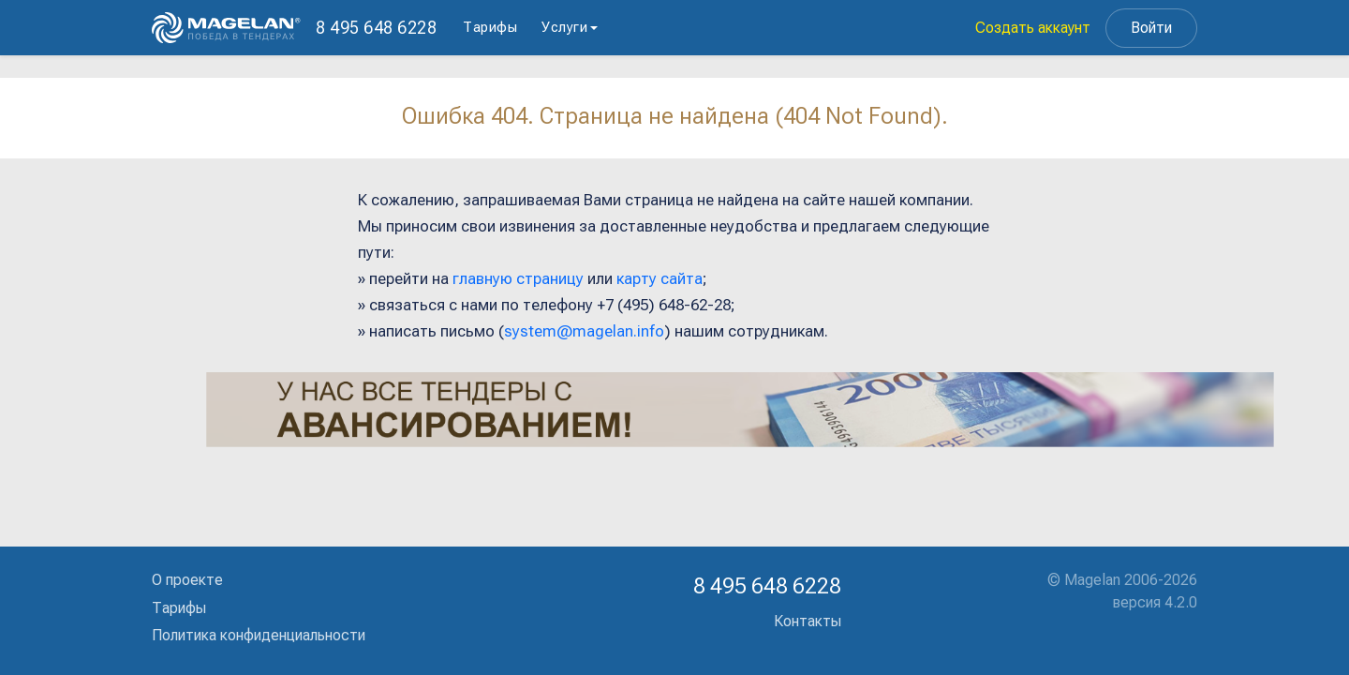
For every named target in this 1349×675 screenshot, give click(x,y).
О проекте (187, 580)
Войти (1151, 28)
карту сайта (659, 278)
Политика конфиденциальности (258, 635)
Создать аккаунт (1032, 28)
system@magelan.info (584, 331)
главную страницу (518, 278)
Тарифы (490, 27)
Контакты (807, 621)
